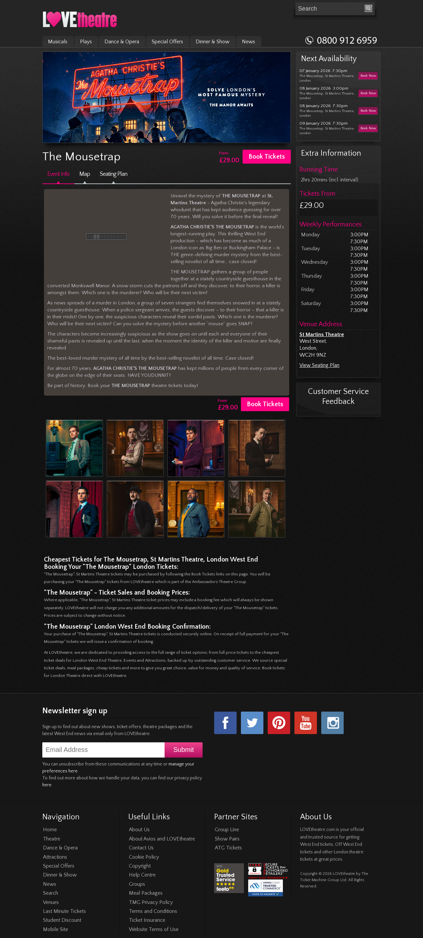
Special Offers (167, 42)
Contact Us (141, 848)
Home (50, 830)
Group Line (227, 830)
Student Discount (62, 920)
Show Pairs (227, 839)
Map (84, 174)
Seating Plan (113, 174)
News (248, 42)
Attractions (55, 857)
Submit (183, 749)
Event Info (58, 174)
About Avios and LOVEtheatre (162, 839)
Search (50, 893)
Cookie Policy (144, 857)
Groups (137, 884)
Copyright (140, 866)
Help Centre (142, 875)
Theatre (51, 839)
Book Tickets (267, 156)
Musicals (57, 42)
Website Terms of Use (153, 929)
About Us (139, 830)
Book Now (368, 76)
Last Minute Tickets (64, 911)
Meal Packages (146, 893)
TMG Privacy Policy (151, 902)
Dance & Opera (121, 42)
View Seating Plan (319, 365)
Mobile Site (55, 929)
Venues (51, 902)
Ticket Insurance (147, 920)
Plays (86, 42)
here (47, 785)
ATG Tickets (228, 848)
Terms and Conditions (153, 911)
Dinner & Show (212, 42)
